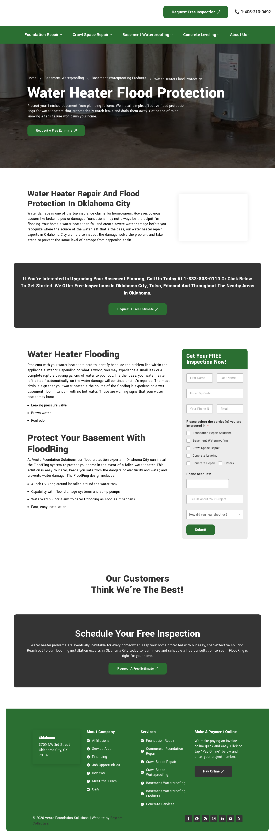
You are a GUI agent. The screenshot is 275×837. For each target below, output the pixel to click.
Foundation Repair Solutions (212, 434)
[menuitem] (43, 34)
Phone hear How (198, 475)
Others (229, 464)
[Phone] (199, 409)
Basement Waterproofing (210, 441)
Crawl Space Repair (206, 449)
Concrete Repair (204, 464)
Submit (200, 530)
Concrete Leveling (205, 457)
